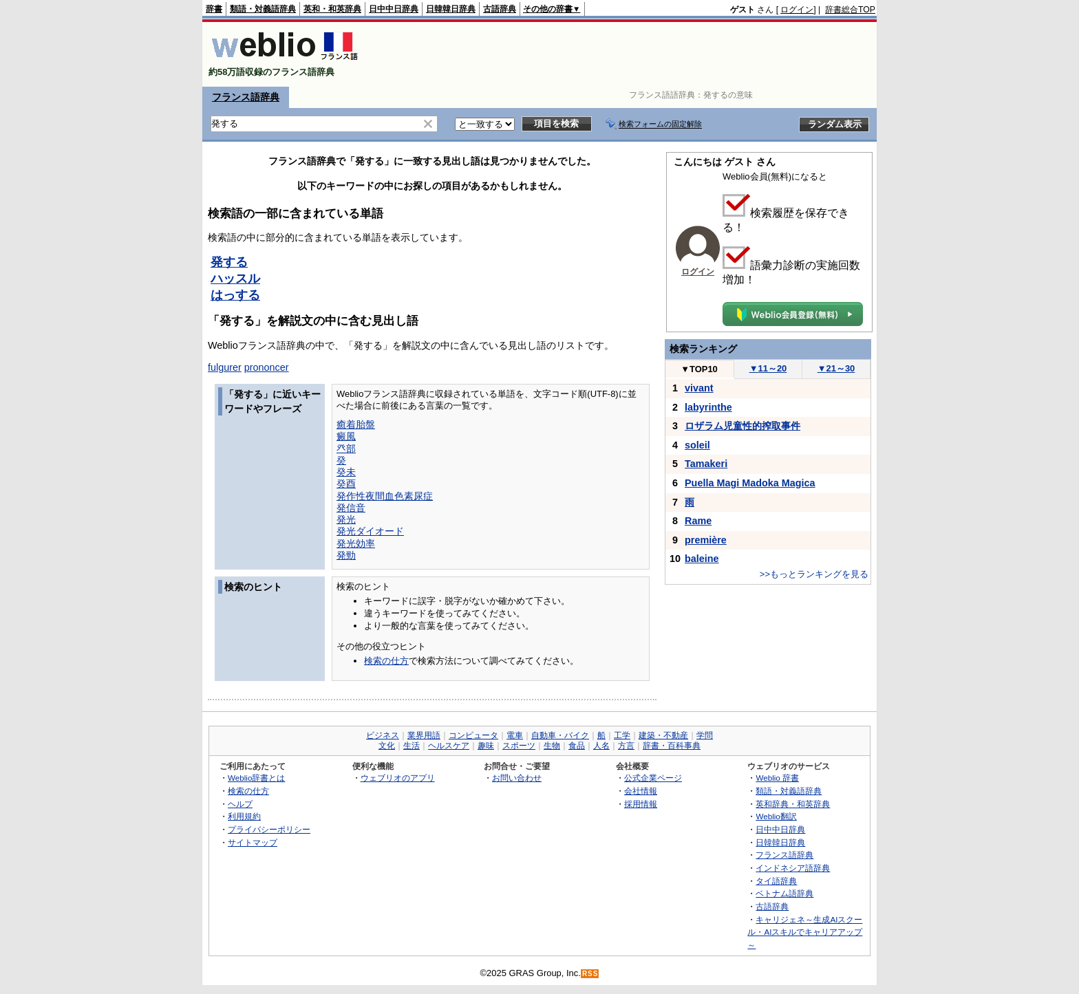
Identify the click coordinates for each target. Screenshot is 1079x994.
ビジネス (382, 735)
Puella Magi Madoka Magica (750, 482)
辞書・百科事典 (672, 746)
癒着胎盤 (355, 424)
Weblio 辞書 (777, 777)
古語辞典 (499, 9)
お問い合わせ (517, 777)
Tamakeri (706, 463)
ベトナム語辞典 (784, 893)
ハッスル (235, 278)
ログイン (796, 9)
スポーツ (518, 746)
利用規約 (244, 816)
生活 (411, 746)
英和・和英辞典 (332, 9)
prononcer (266, 367)
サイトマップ (252, 842)
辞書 (214, 9)
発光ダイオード (370, 531)
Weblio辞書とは (256, 777)
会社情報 (640, 790)
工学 (622, 735)
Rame (698, 520)
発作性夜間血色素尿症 (384, 495)
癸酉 (346, 483)
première (706, 539)
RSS (590, 973)
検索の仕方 (386, 661)
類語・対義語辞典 (263, 9)
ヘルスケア (448, 746)
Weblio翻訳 (776, 816)
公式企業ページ (653, 777)
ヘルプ (240, 803)
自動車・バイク (560, 735)
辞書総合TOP (850, 9)
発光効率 (355, 543)
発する (229, 262)
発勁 (346, 555)
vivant (699, 387)
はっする (235, 295)
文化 (386, 746)
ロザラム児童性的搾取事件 (742, 425)
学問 (704, 735)
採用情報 (640, 803)
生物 (552, 746)
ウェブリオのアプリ (398, 777)
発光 (346, 519)
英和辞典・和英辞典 (793, 803)
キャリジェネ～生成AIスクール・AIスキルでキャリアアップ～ (804, 932)
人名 (601, 746)
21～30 (836, 368)
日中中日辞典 (393, 9)
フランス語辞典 (245, 96)
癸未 (346, 471)
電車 (514, 735)
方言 (626, 746)
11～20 (768, 368)
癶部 (346, 448)
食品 (576, 746)
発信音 (350, 507)
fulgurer (225, 367)
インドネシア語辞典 (793, 867)
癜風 (346, 436)
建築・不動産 (663, 735)
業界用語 (423, 735)
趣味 (486, 746)
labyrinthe (708, 407)
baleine (702, 558)
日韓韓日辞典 (451, 9)
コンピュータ (473, 735)
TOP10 (699, 369)
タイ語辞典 (776, 880)
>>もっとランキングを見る (814, 574)
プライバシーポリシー (269, 829)
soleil (697, 445)
